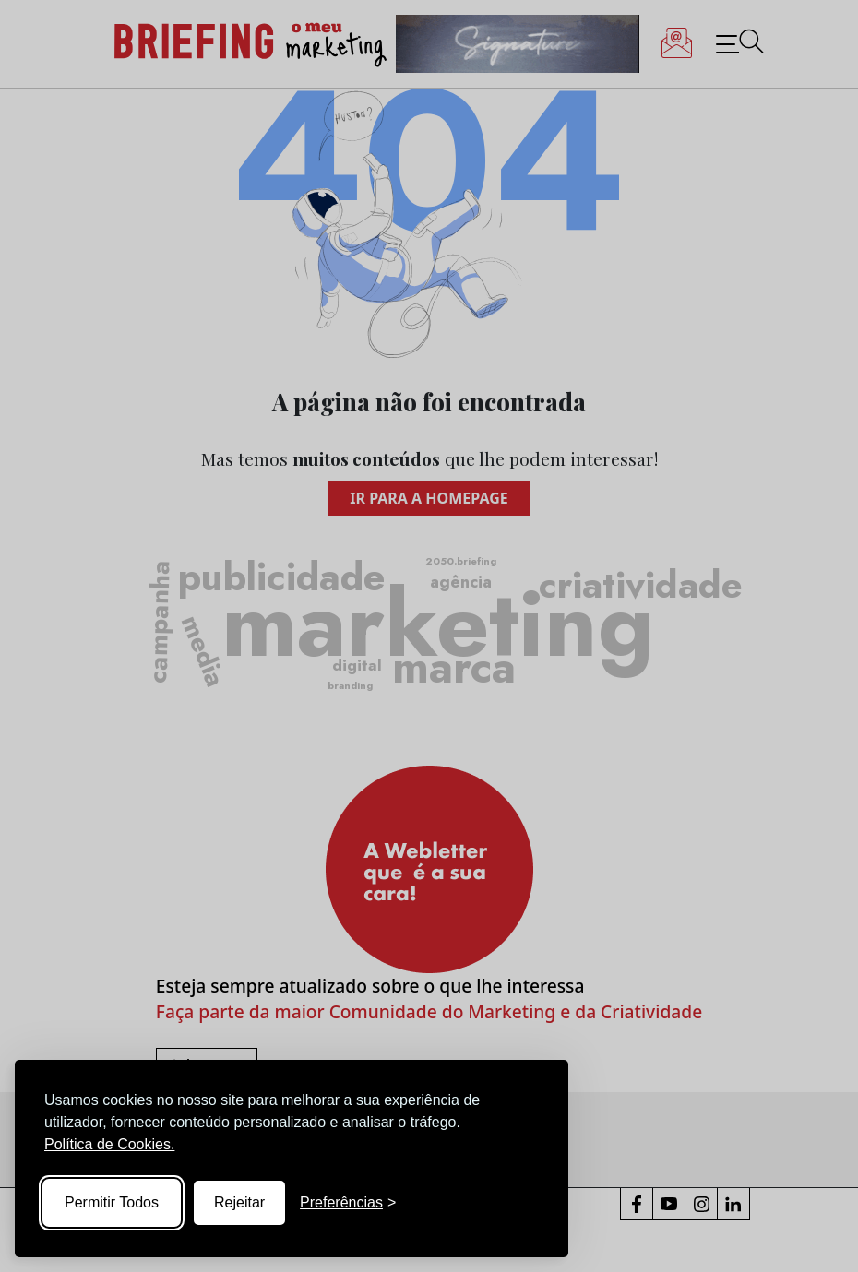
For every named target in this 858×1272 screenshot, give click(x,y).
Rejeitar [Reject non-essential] (239, 1202)
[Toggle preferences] (348, 1203)
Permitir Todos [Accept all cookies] (112, 1202)
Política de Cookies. (109, 1144)
